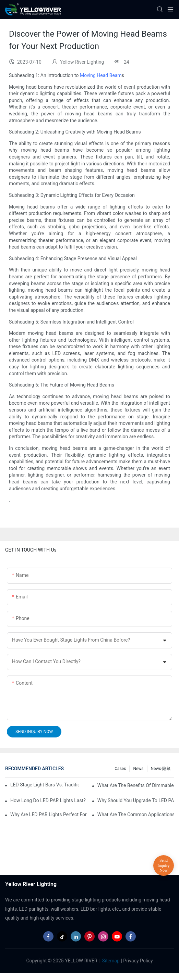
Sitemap (110, 960)
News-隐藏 (160, 768)
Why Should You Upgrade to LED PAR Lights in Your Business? (135, 800)
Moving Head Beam (101, 75)
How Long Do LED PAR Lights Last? (48, 800)
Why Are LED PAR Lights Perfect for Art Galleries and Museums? (48, 814)
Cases (120, 768)
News (138, 768)
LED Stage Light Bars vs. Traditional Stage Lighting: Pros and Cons (44, 784)
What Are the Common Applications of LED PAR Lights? (135, 814)
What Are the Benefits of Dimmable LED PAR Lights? (135, 785)
